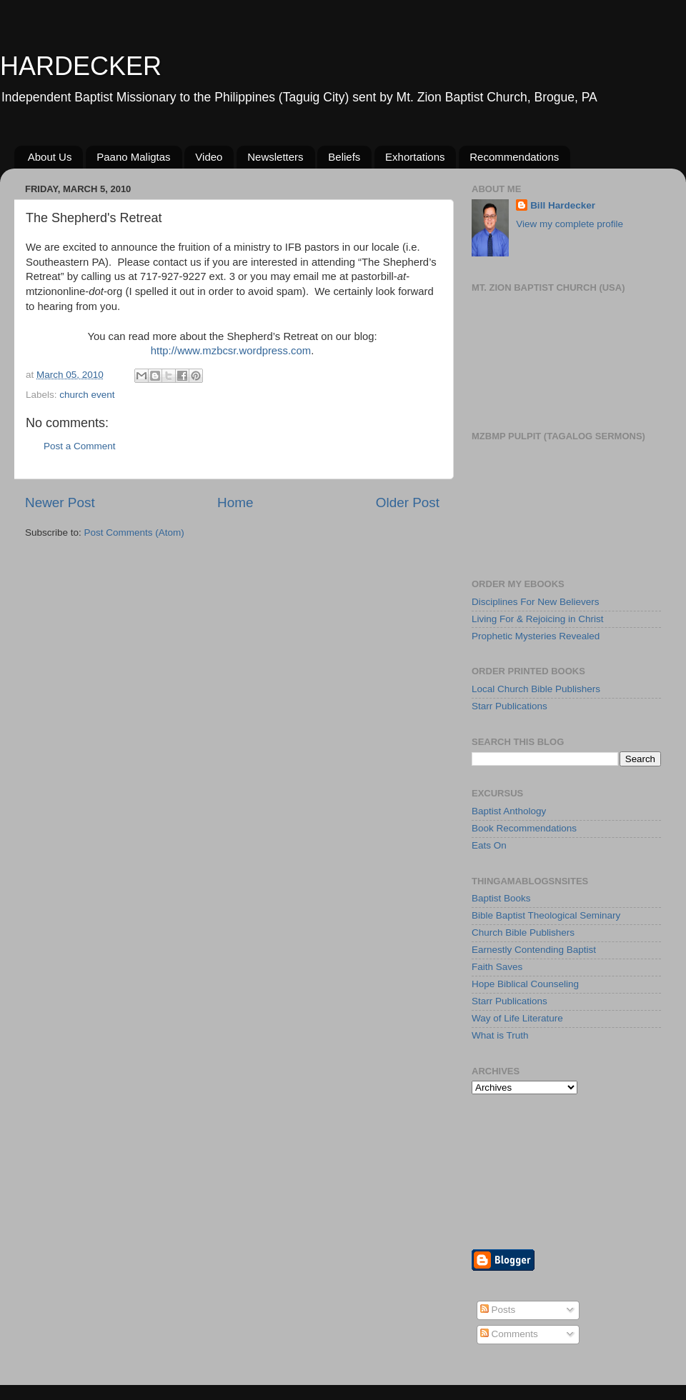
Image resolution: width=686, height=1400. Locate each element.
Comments (509, 1334)
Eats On (489, 845)
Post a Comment (80, 446)
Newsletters (275, 157)
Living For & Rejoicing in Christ (538, 619)
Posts (498, 1309)
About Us (50, 157)
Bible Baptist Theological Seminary (546, 915)
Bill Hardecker (562, 205)
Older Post (407, 502)
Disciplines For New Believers (536, 601)
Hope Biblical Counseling (525, 984)
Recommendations (514, 157)
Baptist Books (501, 898)
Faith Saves (497, 966)
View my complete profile (569, 224)
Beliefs (344, 157)
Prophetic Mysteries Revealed (536, 636)
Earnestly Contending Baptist (534, 949)
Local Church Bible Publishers (536, 689)
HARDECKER (80, 66)
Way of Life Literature (517, 1018)
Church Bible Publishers (523, 932)
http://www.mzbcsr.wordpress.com (231, 350)
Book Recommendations (524, 828)
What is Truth (500, 1035)
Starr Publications (509, 706)
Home (235, 502)
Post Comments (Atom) (134, 532)
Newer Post (60, 502)
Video (208, 157)
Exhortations (414, 157)
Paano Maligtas (133, 157)
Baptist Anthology (509, 811)
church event (86, 394)
